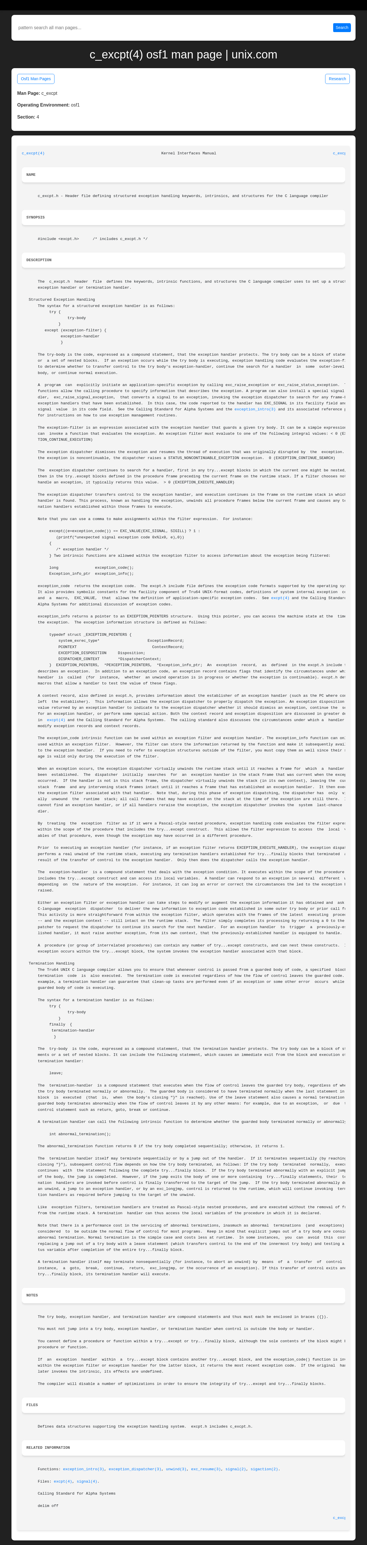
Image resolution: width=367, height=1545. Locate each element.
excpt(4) (280, 598)
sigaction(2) (264, 1469)
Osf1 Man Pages (36, 78)
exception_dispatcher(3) (135, 1469)
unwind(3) (176, 1469)
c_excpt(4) (33, 153)
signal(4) (87, 1481)
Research (337, 78)
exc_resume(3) (206, 1469)
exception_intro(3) (255, 409)
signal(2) (235, 1469)
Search (342, 27)
